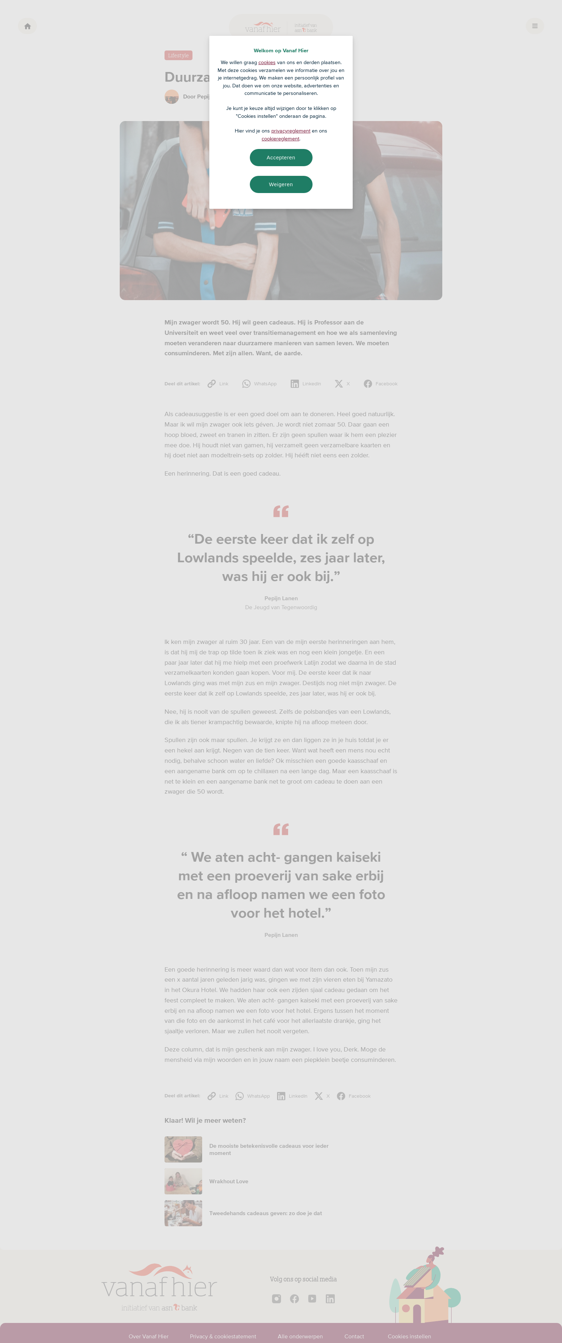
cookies (267, 62)
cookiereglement (280, 138)
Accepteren (281, 157)
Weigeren (281, 184)
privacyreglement (290, 131)
